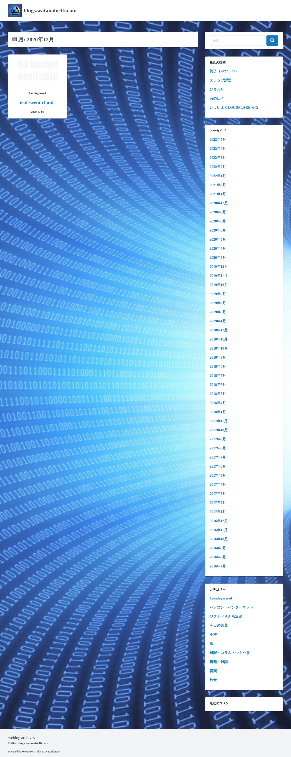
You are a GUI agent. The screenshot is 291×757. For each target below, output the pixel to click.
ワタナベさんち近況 (226, 616)
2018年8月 (218, 366)
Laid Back (54, 751)
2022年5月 (218, 139)
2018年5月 (218, 394)
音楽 (213, 671)
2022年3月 (218, 158)
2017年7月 (218, 457)
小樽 (213, 634)
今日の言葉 (219, 625)
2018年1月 (218, 412)
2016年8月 (218, 557)
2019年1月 (218, 321)
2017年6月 (218, 466)
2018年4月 (218, 403)
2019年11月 (219, 276)
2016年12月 (219, 521)
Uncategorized (221, 598)
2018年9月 (218, 357)
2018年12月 (219, 330)
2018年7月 (218, 375)
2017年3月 (218, 494)
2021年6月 (218, 185)
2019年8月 (218, 303)
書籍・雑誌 (219, 662)
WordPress (28, 751)
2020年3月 (218, 257)
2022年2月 (218, 167)
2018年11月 (219, 339)
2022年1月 (218, 176)
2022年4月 (218, 148)
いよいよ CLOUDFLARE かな (234, 107)
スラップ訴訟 (220, 80)
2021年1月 (218, 194)
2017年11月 (219, 421)
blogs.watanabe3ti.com (50, 10)
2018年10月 (219, 348)
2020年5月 (218, 239)
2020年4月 (218, 248)
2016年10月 (219, 539)
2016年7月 (218, 566)
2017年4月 (218, 484)
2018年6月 (218, 385)
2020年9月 (218, 212)
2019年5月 (218, 312)
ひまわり (217, 89)
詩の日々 (217, 98)
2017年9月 (218, 439)
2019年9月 (218, 294)
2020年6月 (218, 230)
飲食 (213, 680)
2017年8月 (218, 448)
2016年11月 (219, 530)
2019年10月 (219, 285)
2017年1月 (218, 512)
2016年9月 (218, 548)
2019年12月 (219, 267)
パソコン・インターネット (231, 607)
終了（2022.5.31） (224, 71)
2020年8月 (218, 221)
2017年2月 (218, 503)
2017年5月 (218, 475)
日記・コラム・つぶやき (230, 653)
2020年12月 (219, 203)
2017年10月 (219, 430)
